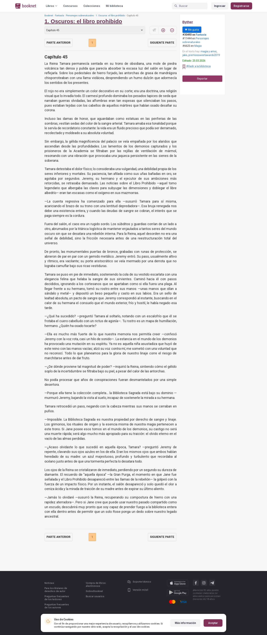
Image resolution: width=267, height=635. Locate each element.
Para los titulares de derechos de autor (55, 590)
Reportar (202, 78)
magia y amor (209, 51)
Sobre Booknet (94, 591)
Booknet (48, 15)
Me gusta (192, 29)
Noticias (49, 583)
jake (184, 55)
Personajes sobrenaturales (80, 15)
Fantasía (59, 15)
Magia (198, 45)
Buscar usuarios (95, 596)
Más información (185, 622)
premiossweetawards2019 (204, 55)
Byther (187, 22)
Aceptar (213, 622)
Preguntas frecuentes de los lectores (56, 598)
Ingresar (219, 6)
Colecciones (91, 6)
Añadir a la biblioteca (198, 66)
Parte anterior (58, 42)
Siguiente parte (162, 42)
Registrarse (241, 6)
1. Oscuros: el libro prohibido (110, 15)
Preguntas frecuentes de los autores (56, 606)
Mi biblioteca (114, 6)
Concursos (70, 6)
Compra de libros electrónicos (96, 584)
